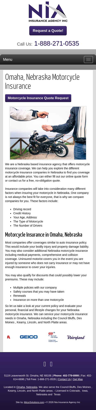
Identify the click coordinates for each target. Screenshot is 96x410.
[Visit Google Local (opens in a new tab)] (51, 364)
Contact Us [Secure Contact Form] (64, 379)
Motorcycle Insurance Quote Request (38, 98)
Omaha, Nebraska (26, 387)
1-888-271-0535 (56, 43)
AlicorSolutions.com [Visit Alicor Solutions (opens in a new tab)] (34, 402)
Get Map (78, 379)
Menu (7, 59)
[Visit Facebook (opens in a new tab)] (45, 364)
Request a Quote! (48, 31)
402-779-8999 (71, 375)
